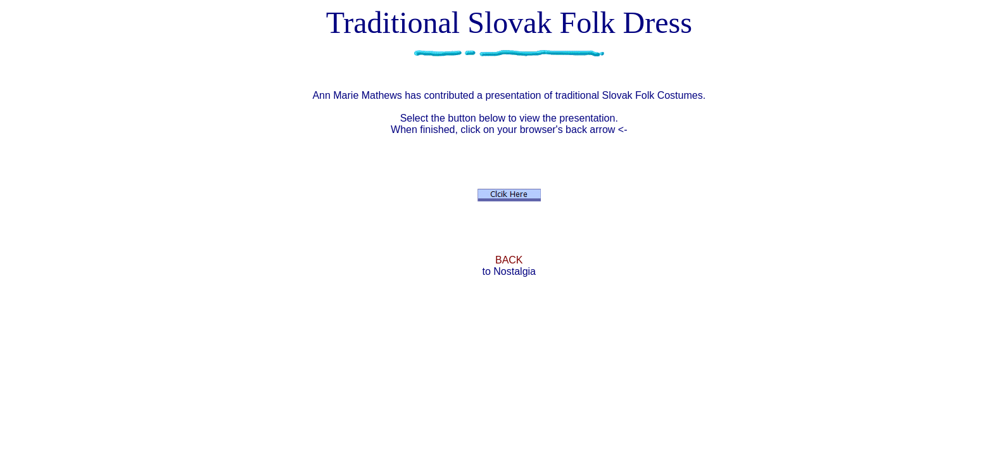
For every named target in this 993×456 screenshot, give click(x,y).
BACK (509, 260)
